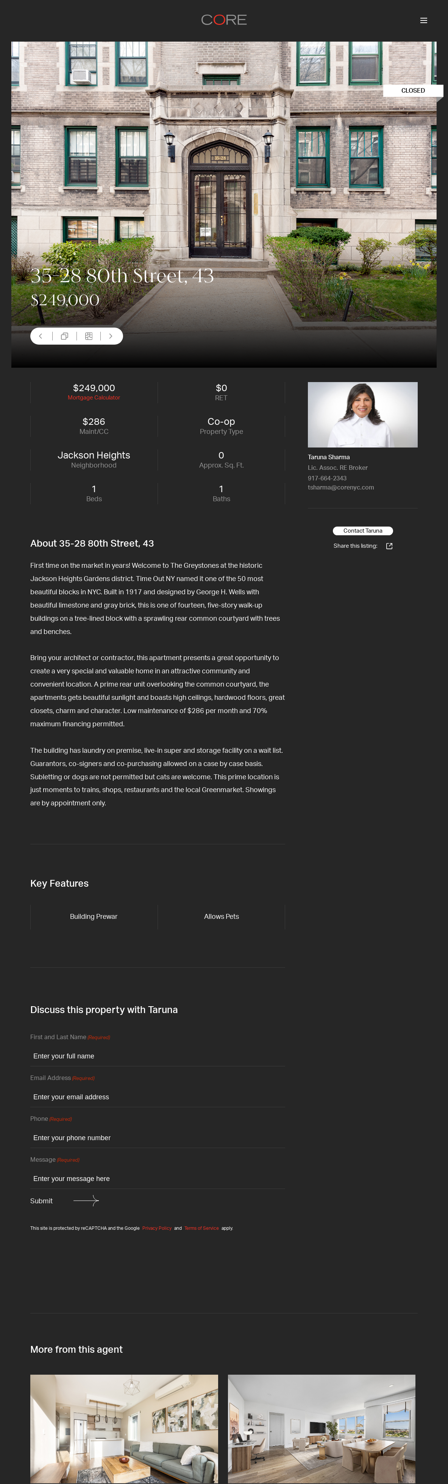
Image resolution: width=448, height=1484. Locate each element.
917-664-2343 (327, 479)
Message (54, 1160)
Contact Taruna (362, 531)
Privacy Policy (157, 1228)
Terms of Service (201, 1228)
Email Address (62, 1079)
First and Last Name (70, 1038)
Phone (51, 1119)
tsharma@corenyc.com (341, 488)
